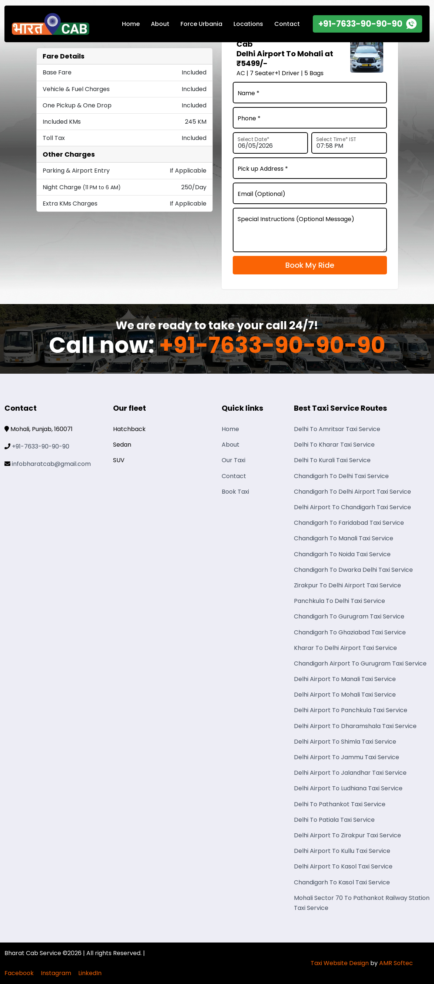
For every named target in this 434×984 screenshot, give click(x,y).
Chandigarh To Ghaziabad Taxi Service (350, 632)
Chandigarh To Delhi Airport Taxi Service (352, 491)
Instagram (56, 973)
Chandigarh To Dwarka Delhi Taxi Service (353, 570)
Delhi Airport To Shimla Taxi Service (345, 741)
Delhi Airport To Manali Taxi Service (345, 679)
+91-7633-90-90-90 (272, 345)
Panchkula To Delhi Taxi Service (339, 601)
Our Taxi (233, 460)
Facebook (19, 973)
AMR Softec (396, 963)
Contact (287, 24)
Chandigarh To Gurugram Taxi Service (349, 616)
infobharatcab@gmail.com (51, 464)
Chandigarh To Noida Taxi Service (342, 554)
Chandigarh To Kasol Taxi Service (342, 882)
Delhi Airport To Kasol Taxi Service (343, 866)
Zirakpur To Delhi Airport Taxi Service (347, 585)
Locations (248, 24)
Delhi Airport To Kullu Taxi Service (342, 851)
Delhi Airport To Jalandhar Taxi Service (350, 772)
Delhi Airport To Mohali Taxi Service (345, 694)
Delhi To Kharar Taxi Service (334, 444)
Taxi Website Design (340, 963)
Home (131, 24)
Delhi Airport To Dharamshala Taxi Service (355, 726)
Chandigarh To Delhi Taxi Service (341, 476)
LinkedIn (90, 973)
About (160, 24)
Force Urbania (201, 24)
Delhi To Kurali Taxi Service (332, 460)
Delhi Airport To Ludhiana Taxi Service (348, 788)
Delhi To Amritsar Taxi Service (337, 429)
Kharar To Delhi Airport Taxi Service (345, 648)
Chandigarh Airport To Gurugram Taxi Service (360, 663)
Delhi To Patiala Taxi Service (334, 819)
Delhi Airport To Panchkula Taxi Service (350, 710)
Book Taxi (235, 491)
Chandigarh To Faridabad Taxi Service (349, 522)
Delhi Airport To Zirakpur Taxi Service (347, 835)
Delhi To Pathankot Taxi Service (339, 804)
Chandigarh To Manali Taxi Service (343, 538)
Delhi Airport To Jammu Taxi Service (346, 757)
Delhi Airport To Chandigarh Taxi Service (352, 507)
